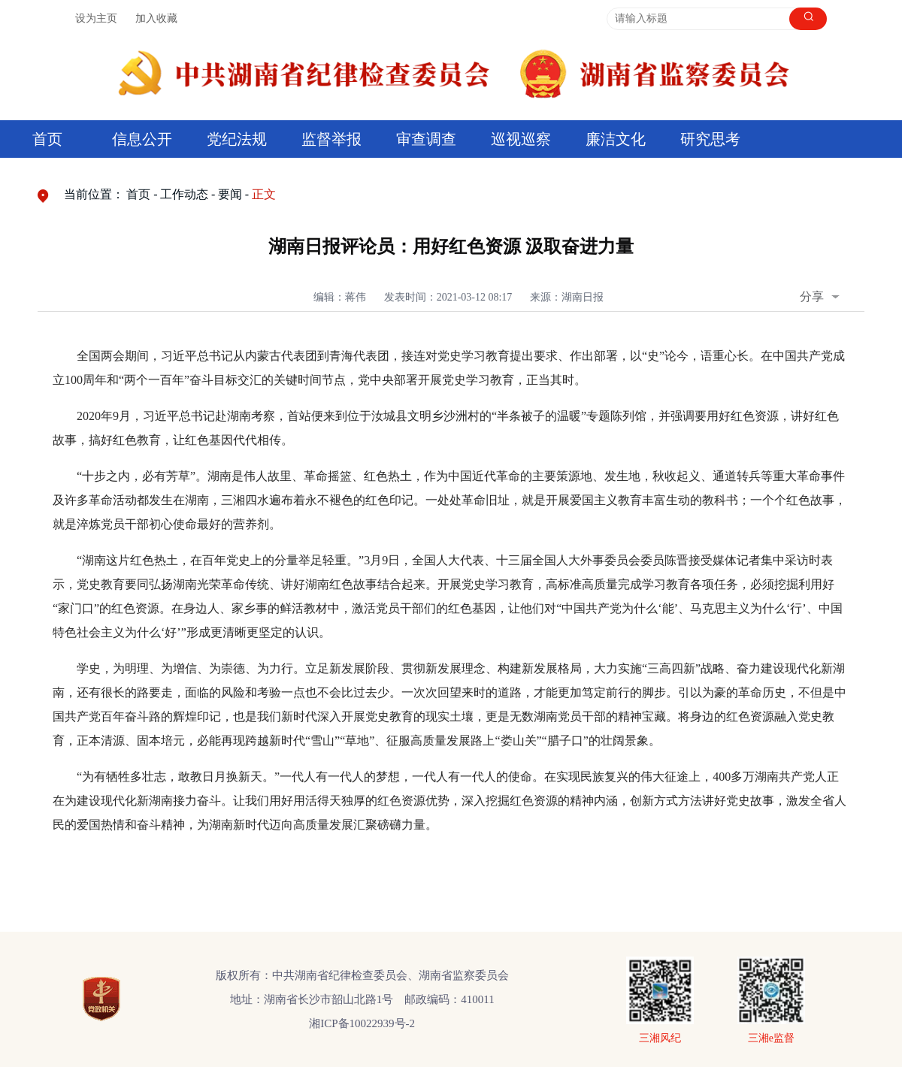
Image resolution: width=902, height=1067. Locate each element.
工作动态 (184, 194)
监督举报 (331, 139)
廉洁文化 (616, 139)
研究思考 (710, 139)
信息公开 (142, 139)
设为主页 (96, 18)
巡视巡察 (521, 139)
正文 (264, 194)
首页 (47, 139)
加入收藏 (156, 18)
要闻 (230, 194)
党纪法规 (237, 139)
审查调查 (426, 139)
